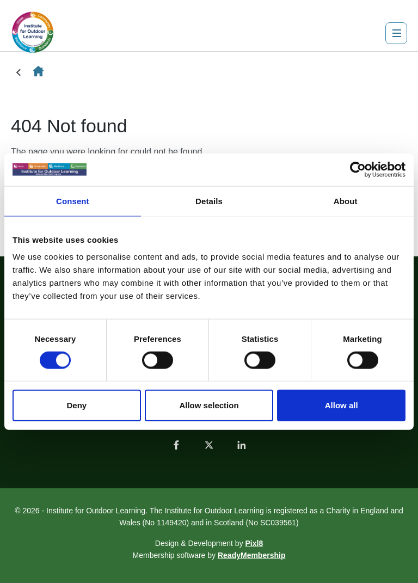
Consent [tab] (72, 200)
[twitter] (209, 445)
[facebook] (176, 445)
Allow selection (208, 405)
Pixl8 (254, 543)
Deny (76, 405)
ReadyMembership (251, 555)
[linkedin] (242, 445)
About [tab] (346, 200)
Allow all (341, 405)
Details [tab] (209, 200)
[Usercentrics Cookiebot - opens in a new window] (357, 169)
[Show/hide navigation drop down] (396, 33)
